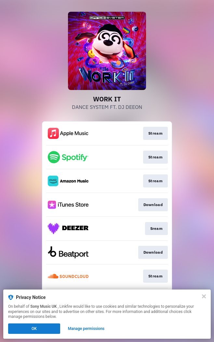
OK (34, 328)
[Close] (204, 296)
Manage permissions (86, 328)
